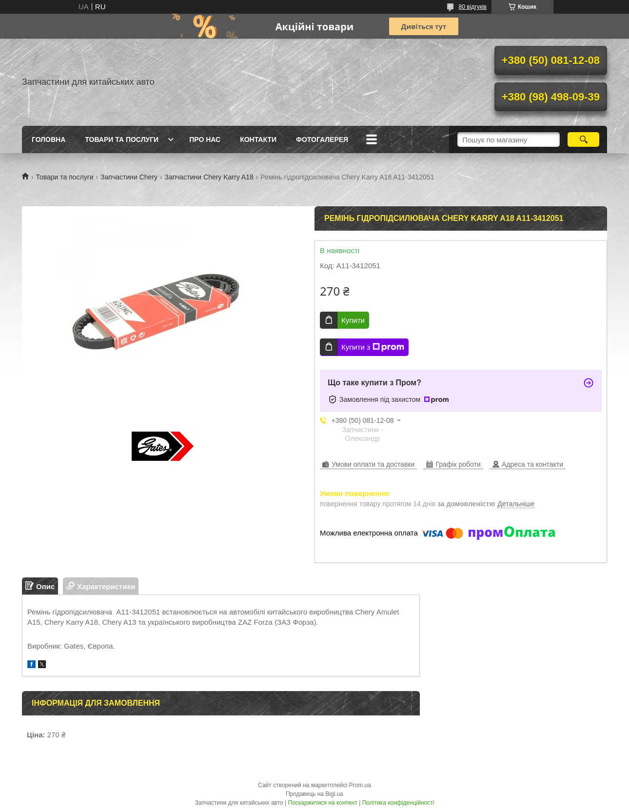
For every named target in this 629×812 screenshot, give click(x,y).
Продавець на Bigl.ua (314, 794)
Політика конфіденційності (398, 802)
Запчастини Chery (128, 177)
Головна (48, 139)
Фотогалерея (322, 139)
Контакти (258, 139)
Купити (353, 320)
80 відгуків (473, 6)
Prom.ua (360, 785)
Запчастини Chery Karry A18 (208, 177)
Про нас (204, 139)
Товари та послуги (121, 139)
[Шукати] (583, 139)
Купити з (372, 347)
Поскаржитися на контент (322, 802)
